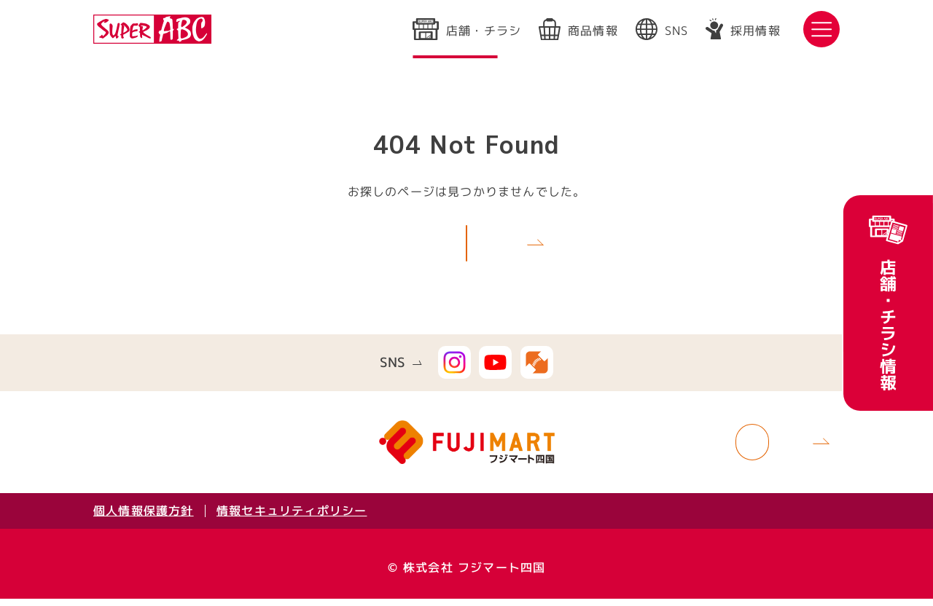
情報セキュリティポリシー (291, 518)
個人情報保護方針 (143, 518)
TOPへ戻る (449, 246)
